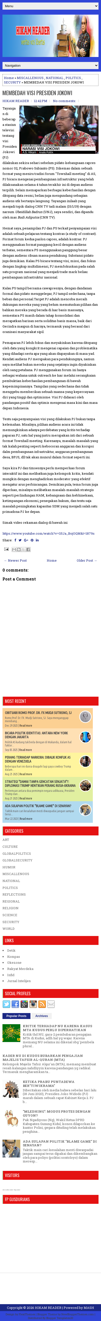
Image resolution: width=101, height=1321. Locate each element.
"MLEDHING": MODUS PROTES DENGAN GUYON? (57, 1113)
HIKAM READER (48, 1307)
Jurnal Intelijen (19, 981)
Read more (26, 725)
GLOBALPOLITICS (16, 853)
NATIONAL (54, 78)
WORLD (8, 928)
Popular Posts (16, 1016)
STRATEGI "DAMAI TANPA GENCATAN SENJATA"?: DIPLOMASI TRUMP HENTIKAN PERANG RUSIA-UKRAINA (40, 784)
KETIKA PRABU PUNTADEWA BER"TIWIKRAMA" (49, 1083)
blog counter (17, 1189)
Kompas (13, 956)
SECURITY (12, 82)
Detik (11, 950)
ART (5, 839)
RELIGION (10, 908)
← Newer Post (15, 560)
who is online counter (7, 1189)
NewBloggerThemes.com (77, 1314)
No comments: (64, 101)
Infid (10, 975)
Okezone (14, 962)
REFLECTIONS (14, 894)
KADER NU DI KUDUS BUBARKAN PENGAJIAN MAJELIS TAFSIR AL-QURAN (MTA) (42, 1057)
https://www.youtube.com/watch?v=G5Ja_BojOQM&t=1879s (48, 533)
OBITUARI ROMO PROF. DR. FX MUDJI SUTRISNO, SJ (38, 713)
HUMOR (8, 867)
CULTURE (10, 846)
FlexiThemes (27, 1314)
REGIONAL (11, 901)
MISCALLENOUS (30, 78)
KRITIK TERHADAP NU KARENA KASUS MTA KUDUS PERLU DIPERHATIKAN (57, 1028)
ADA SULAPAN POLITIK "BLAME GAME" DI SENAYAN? (38, 806)
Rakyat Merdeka (20, 968)
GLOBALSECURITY (17, 860)
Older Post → (87, 560)
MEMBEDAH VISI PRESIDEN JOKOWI (37, 93)
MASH (89, 1307)
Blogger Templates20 (59, 1318)
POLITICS (73, 78)
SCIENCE (9, 915)
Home (9, 78)
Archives (41, 1016)
